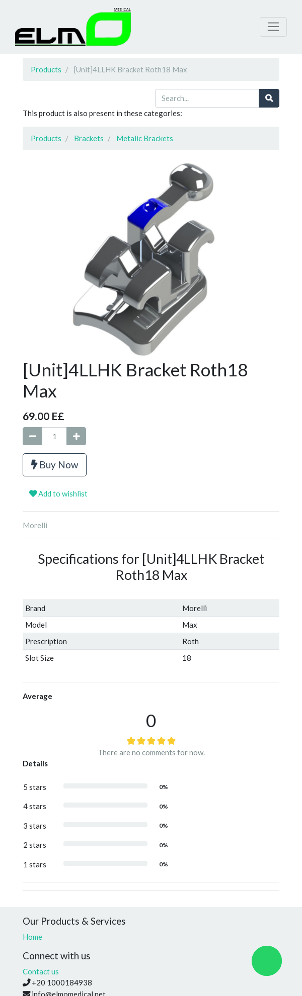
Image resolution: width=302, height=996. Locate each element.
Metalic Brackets (144, 138)
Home (32, 936)
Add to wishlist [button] (58, 493)
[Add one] (76, 436)
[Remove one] (32, 436)
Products (46, 69)
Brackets (89, 138)
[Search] (269, 98)
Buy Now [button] (54, 464)
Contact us (41, 971)
